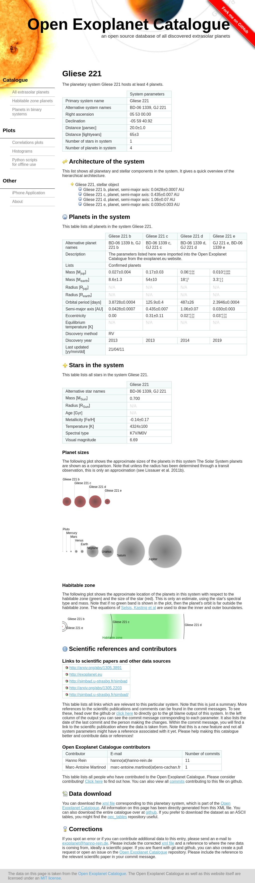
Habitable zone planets (32, 101)
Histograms (22, 151)
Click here (94, 781)
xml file (108, 803)
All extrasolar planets (30, 92)
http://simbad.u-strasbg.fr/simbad (98, 681)
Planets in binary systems (27, 111)
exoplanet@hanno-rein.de (85, 843)
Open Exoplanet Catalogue (128, 24)
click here (124, 713)
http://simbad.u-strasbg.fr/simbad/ (98, 695)
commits (177, 781)
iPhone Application (28, 193)
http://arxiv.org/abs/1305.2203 (95, 688)
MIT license (51, 878)
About (17, 201)
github (151, 812)
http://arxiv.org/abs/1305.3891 (95, 668)
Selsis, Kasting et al (138, 608)
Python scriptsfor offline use (24, 162)
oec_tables (117, 817)
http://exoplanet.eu (85, 674)
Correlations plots (27, 142)
